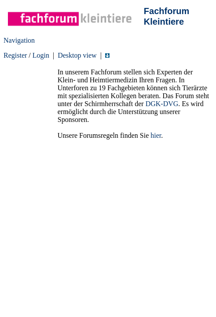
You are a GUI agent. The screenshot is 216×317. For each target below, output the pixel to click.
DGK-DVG (162, 103)
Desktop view (77, 55)
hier (155, 135)
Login (41, 55)
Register (15, 55)
